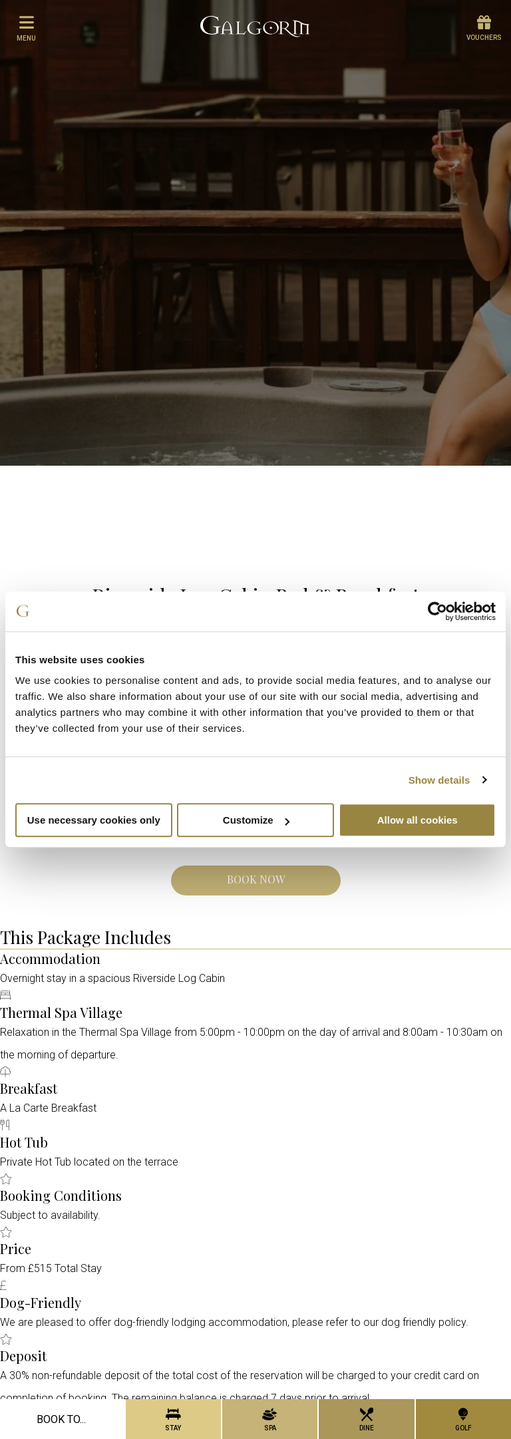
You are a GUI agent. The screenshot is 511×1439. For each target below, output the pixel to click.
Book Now (256, 879)
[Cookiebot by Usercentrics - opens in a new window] (437, 611)
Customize (256, 820)
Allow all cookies (417, 820)
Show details (439, 780)
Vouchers (484, 28)
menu (26, 28)
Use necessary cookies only (93, 820)
